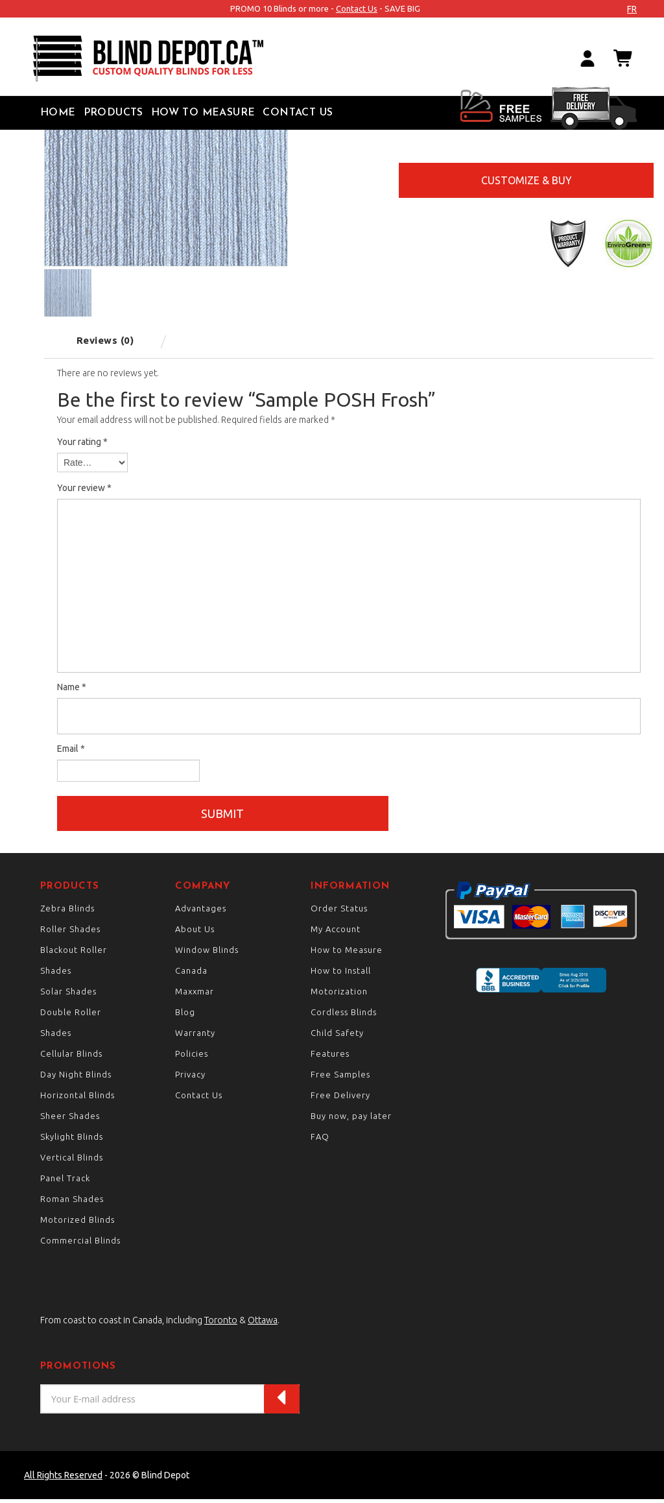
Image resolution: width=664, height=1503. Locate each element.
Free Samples (340, 1078)
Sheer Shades (70, 1119)
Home (58, 113)
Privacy (190, 1078)
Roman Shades (72, 1202)
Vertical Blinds (71, 1161)
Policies (191, 1057)
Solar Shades (68, 995)
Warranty (195, 1036)
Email (71, 748)
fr (632, 9)
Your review (84, 488)
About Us (195, 932)
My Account (336, 932)
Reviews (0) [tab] (105, 340)
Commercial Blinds (80, 1244)
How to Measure (203, 113)
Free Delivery (340, 1098)
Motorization (339, 995)
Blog (185, 1015)
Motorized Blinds (77, 1223)
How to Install (341, 974)
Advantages (200, 912)
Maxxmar (194, 995)
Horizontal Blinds (77, 1098)
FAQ (320, 1140)
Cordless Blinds (344, 1015)
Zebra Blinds (67, 912)
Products (113, 113)
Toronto (220, 1324)
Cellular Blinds (71, 1057)
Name (71, 687)
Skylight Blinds (71, 1140)
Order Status (339, 912)
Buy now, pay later (351, 1119)
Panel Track (65, 1181)
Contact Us (356, 8)
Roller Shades (70, 932)
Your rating (82, 442)
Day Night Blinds (76, 1078)
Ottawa (263, 1324)
